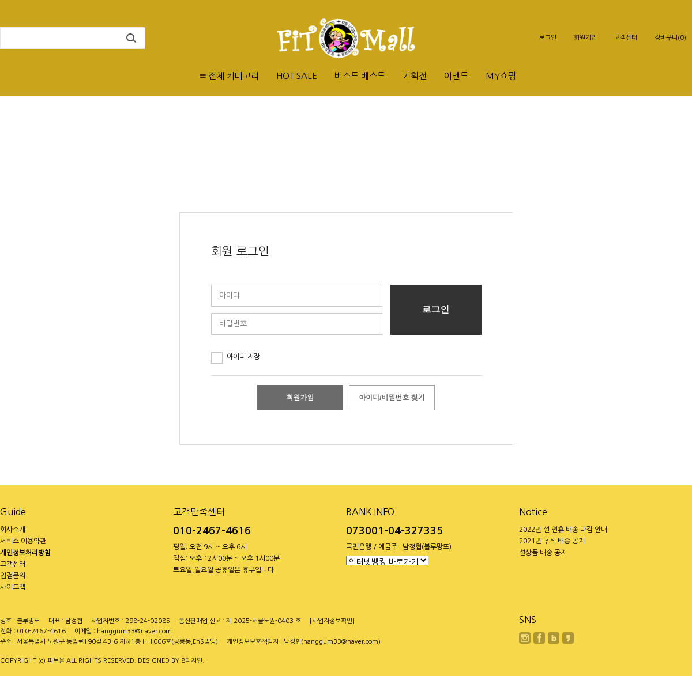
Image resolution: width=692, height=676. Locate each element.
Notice (533, 511)
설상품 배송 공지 (543, 552)
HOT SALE (296, 75)
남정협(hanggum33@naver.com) (332, 642)
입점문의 (12, 575)
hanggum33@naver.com (134, 631)
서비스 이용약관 (23, 541)
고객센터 (625, 38)
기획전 (415, 75)
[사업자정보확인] (332, 621)
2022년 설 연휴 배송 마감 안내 (563, 529)
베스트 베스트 (359, 75)
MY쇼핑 (501, 75)
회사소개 (12, 529)
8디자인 (191, 661)
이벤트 (456, 75)
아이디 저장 (243, 356)
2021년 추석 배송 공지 (552, 541)
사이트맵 (12, 587)
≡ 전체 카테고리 (229, 75)
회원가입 (585, 38)
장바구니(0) (670, 38)
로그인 (547, 38)
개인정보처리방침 (25, 552)
